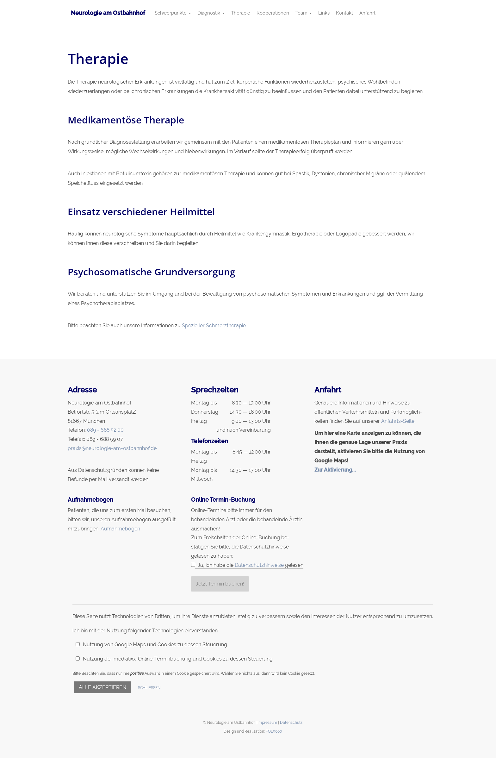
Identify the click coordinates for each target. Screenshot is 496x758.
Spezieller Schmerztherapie (214, 326)
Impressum (267, 722)
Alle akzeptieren (102, 687)
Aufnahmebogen (120, 529)
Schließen (149, 687)
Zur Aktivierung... (335, 470)
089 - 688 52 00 (105, 430)
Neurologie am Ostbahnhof (108, 12)
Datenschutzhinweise (259, 565)
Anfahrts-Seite (397, 421)
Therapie (240, 13)
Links (324, 13)
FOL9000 (274, 731)
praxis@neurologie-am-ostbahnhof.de (112, 448)
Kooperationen (273, 13)
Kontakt (344, 13)
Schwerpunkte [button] (173, 13)
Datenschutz (291, 722)
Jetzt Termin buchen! (220, 584)
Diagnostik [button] (211, 13)
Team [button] (303, 13)
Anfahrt (367, 13)
